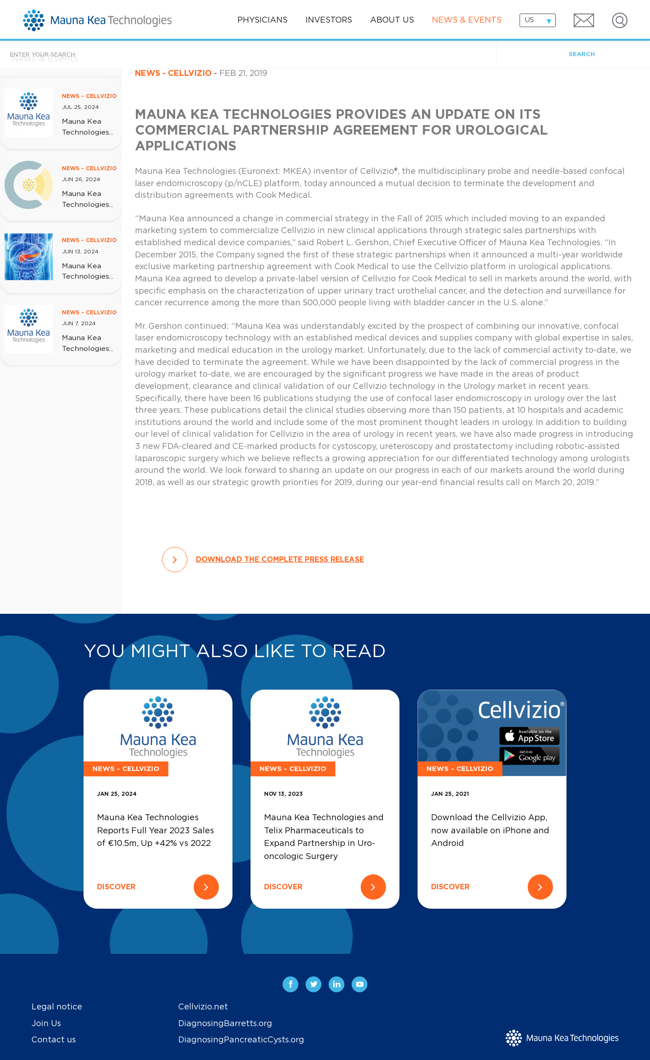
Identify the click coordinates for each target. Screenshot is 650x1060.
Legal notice (57, 1007)
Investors (329, 20)
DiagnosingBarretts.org (225, 1024)
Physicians (262, 20)
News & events (466, 20)
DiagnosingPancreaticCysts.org (241, 1040)
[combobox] (538, 20)
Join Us (46, 1024)
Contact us (54, 1040)
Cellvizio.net (203, 1007)
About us (392, 20)
